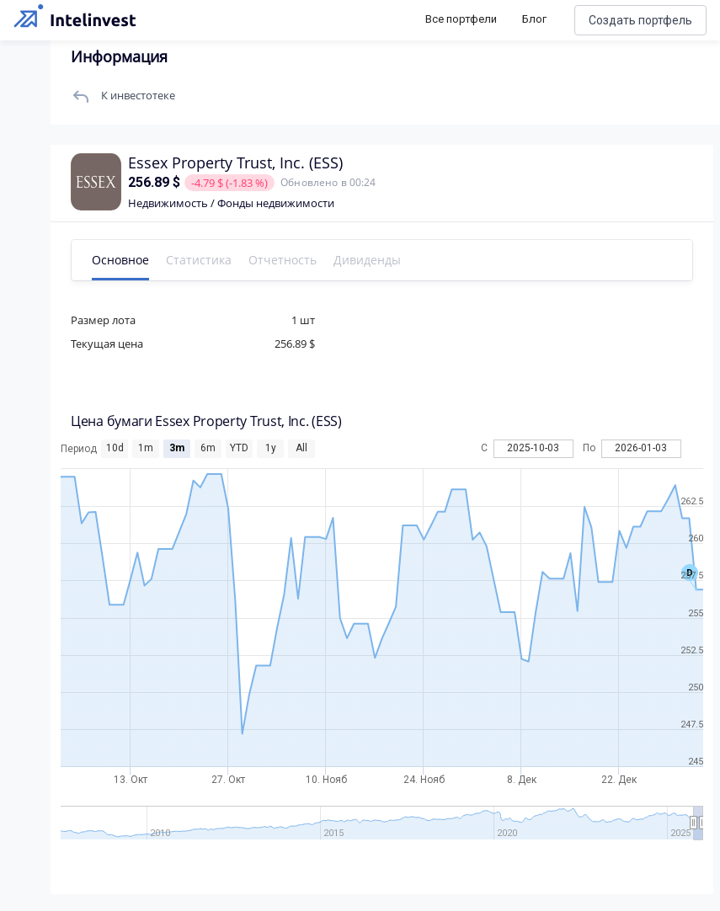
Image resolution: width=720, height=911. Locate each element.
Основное (120, 260)
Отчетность (282, 260)
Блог (534, 19)
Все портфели (461, 19)
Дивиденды (367, 260)
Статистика (199, 260)
